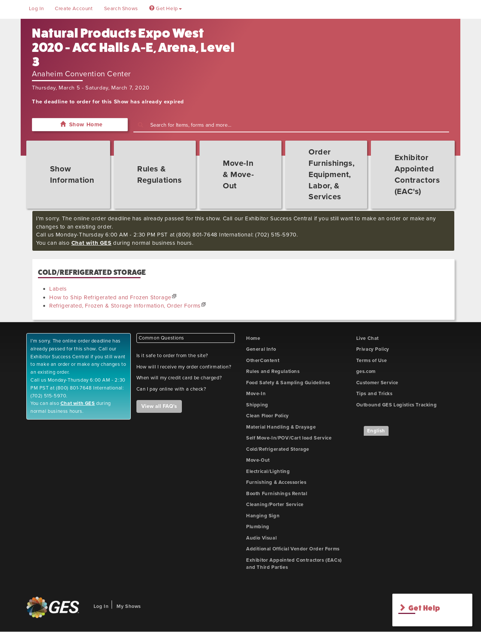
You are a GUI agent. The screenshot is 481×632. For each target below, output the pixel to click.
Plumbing (257, 527)
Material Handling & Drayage (281, 427)
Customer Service (377, 383)
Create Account (73, 9)
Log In (36, 9)
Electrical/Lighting (268, 471)
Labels (58, 288)
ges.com (366, 371)
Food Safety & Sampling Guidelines (288, 383)
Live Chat (367, 338)
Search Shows (121, 9)
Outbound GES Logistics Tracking (396, 405)
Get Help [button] (165, 9)
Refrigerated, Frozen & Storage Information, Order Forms (125, 305)
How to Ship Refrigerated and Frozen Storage (110, 297)
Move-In (256, 394)
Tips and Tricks (374, 394)
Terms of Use (371, 361)
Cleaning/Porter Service (275, 505)
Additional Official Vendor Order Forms (293, 549)
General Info (261, 349)
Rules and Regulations (273, 371)
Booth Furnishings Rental (276, 494)
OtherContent (262, 361)
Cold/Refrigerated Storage (277, 449)
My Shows (128, 606)
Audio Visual (261, 538)
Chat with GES (91, 242)
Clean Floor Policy (267, 416)
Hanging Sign (263, 516)
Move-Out (258, 460)
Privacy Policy (372, 349)
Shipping (257, 405)
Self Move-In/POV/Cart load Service (288, 438)
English (376, 431)
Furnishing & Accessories (276, 482)
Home (253, 338)
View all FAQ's (159, 406)
